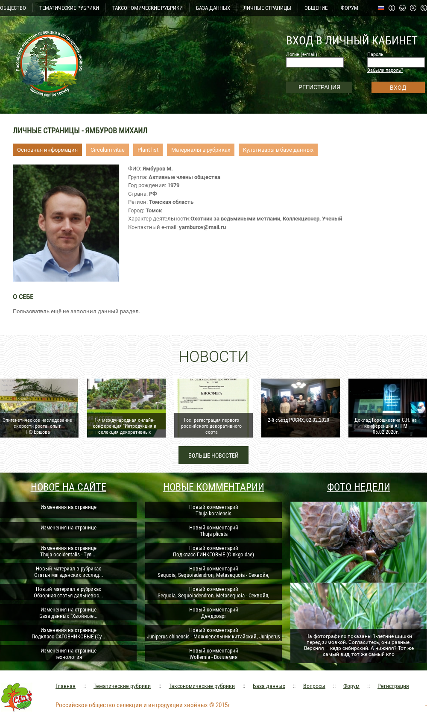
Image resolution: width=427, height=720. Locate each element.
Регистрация (393, 685)
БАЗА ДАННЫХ (213, 8)
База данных (269, 685)
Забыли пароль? (385, 70)
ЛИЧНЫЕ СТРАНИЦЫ (267, 8)
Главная (66, 685)
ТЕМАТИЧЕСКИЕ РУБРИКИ (69, 8)
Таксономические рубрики (202, 685)
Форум (351, 685)
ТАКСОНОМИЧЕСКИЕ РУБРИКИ (147, 8)
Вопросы (314, 685)
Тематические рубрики (122, 685)
